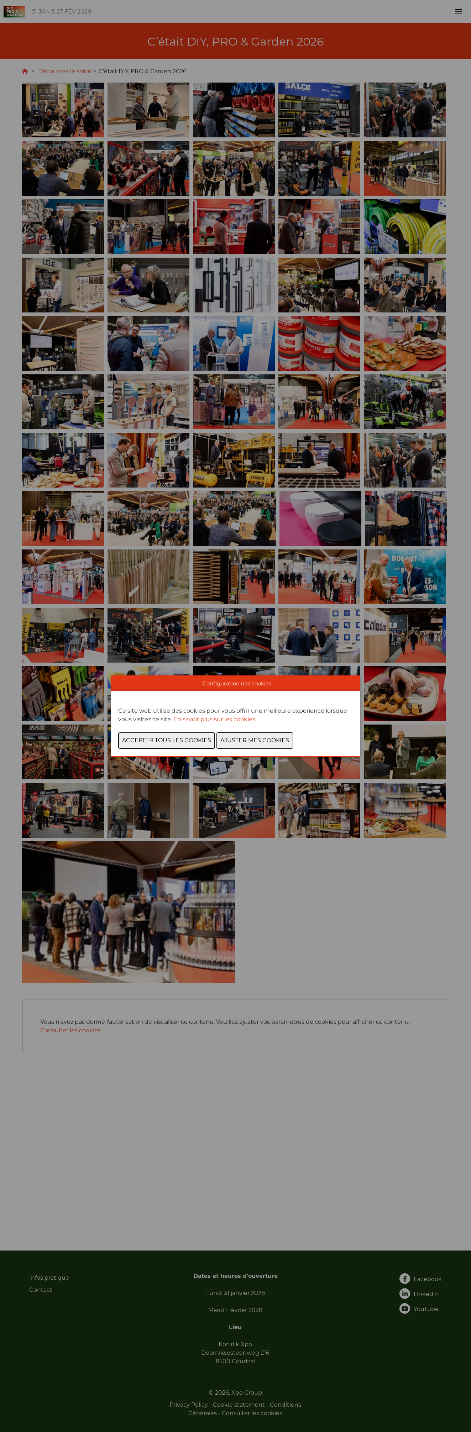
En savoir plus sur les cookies (214, 719)
